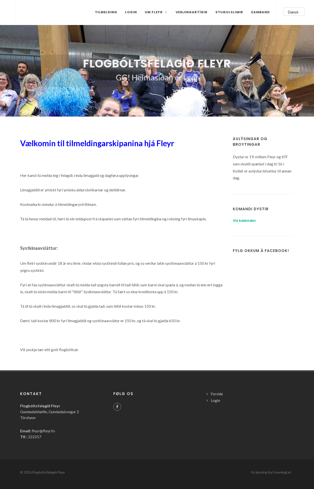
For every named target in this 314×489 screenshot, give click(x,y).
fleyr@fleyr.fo (43, 430)
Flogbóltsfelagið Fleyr (48, 472)
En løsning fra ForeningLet (271, 472)
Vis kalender (244, 220)
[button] (294, 11)
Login (215, 400)
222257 (34, 436)
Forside (217, 394)
